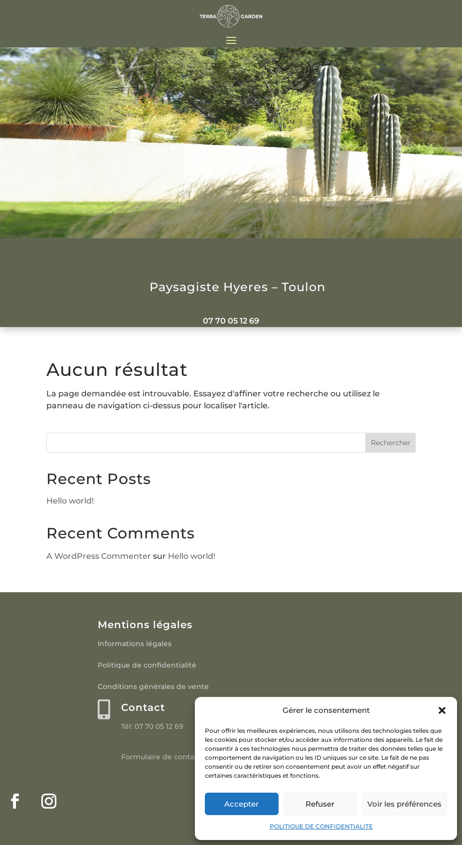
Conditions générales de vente (153, 686)
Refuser (320, 804)
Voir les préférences (404, 804)
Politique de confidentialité (147, 665)
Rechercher (391, 442)
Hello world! (70, 501)
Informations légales (134, 643)
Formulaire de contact (161, 756)
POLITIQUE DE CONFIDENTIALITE (321, 826)
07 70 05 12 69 (231, 321)
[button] (442, 710)
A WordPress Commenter (98, 556)
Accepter (241, 804)
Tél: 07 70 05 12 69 (152, 726)
